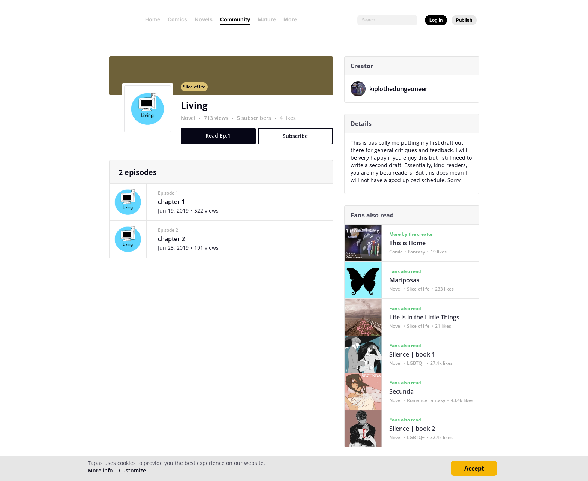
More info (100, 470)
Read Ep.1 (221, 140)
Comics (177, 19)
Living (197, 109)
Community (235, 19)
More (293, 19)
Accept (474, 468)
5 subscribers (258, 122)
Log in (435, 20)
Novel (191, 122)
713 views (220, 122)
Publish (464, 20)
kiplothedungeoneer (401, 89)
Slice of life (197, 91)
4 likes (291, 122)
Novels (204, 19)
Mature (267, 19)
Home (152, 19)
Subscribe (298, 140)
